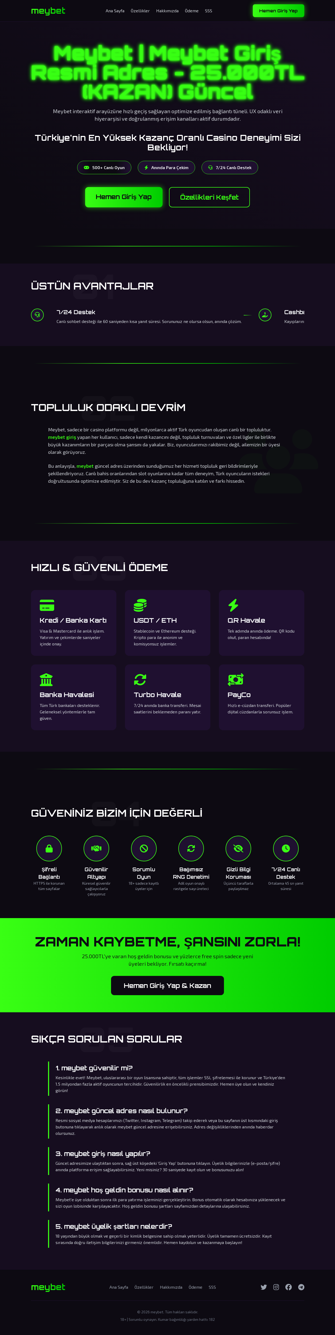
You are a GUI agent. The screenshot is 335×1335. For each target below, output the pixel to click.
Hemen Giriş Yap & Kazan (167, 986)
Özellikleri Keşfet (209, 197)
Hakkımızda (167, 10)
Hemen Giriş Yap (278, 10)
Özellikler (140, 10)
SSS (208, 10)
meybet (48, 11)
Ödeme (192, 10)
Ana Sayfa (115, 10)
